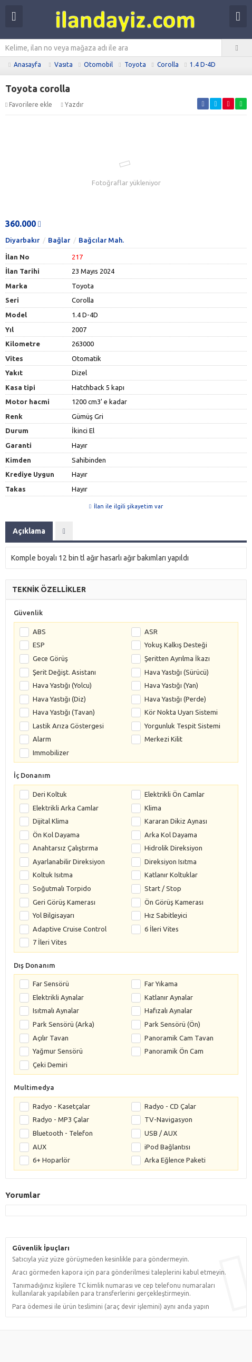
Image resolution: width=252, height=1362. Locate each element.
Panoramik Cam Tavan (179, 1037)
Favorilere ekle (28, 104)
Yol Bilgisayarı (53, 915)
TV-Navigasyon (168, 1119)
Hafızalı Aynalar (168, 1010)
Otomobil (98, 64)
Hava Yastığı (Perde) (175, 699)
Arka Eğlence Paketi (175, 1160)
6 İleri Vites (161, 929)
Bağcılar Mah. (101, 240)
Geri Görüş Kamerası (64, 902)
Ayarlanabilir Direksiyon (69, 861)
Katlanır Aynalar (168, 997)
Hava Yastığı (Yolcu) (62, 685)
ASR (151, 631)
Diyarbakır (22, 240)
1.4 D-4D (203, 64)
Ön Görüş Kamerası (173, 902)
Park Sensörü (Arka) (63, 1024)
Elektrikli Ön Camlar (174, 794)
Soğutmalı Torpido (62, 888)
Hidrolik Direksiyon (173, 848)
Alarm (42, 739)
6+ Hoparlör (51, 1160)
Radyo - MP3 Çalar (61, 1119)
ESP (39, 644)
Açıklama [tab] (29, 531)
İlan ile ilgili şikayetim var (126, 506)
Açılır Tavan (51, 1037)
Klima (152, 808)
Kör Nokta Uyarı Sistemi (181, 712)
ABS (39, 631)
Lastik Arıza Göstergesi (68, 725)
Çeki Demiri (50, 1064)
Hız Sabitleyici (165, 915)
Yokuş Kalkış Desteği (175, 644)
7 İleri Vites (50, 942)
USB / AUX (160, 1133)
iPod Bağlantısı (167, 1146)
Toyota (135, 64)
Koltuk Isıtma (53, 874)
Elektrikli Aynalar (58, 997)
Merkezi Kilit (163, 739)
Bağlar (59, 240)
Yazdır (72, 104)
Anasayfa (27, 64)
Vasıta (63, 64)
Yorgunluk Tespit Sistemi (182, 725)
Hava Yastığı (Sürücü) (176, 672)
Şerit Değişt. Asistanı (64, 672)
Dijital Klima (51, 821)
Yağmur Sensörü (58, 1051)
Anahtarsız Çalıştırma (65, 848)
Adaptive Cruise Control (69, 929)
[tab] (64, 531)
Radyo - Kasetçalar (61, 1106)
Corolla (168, 64)
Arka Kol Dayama (170, 834)
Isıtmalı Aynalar (56, 1010)
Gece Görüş (50, 658)
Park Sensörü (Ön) (172, 1024)
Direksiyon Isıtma (170, 861)
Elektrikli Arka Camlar (66, 808)
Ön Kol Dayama (56, 834)
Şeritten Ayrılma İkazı (177, 658)
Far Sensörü (51, 983)
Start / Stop (162, 888)
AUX (39, 1146)
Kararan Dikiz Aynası (175, 821)
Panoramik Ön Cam (173, 1051)
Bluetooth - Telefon (63, 1133)
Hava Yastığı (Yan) (171, 685)
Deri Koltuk (50, 794)
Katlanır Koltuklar (171, 874)
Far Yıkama (161, 983)
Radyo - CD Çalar (170, 1106)
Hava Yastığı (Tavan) (64, 712)
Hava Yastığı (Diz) (59, 699)
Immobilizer (51, 752)
